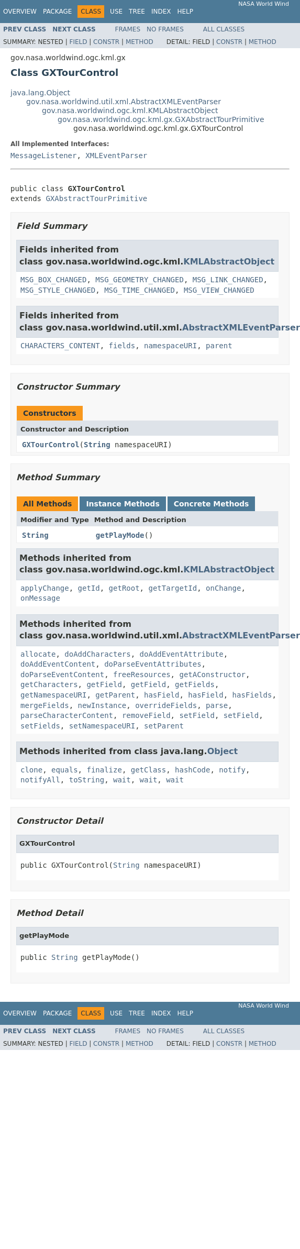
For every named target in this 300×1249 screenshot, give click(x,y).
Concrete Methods (211, 504)
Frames (128, 29)
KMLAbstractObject (228, 262)
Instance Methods (122, 504)
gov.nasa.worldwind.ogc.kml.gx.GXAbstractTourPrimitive (161, 119)
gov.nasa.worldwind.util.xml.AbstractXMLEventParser (123, 101)
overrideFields (166, 705)
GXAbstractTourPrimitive (96, 198)
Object (222, 751)
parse (217, 705)
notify (232, 770)
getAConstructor (212, 674)
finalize (103, 770)
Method (139, 42)
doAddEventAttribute (182, 654)
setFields (40, 726)
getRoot (124, 588)
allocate (37, 654)
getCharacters (49, 684)
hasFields (252, 695)
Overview (20, 11)
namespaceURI (170, 345)
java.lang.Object (40, 93)
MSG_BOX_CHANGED (53, 279)
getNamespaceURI (53, 695)
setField (196, 715)
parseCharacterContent (66, 715)
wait (122, 780)
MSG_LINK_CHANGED (228, 279)
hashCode (192, 770)
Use (116, 11)
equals (64, 770)
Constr (106, 42)
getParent (115, 695)
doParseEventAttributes (152, 664)
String (97, 444)
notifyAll (40, 780)
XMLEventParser (116, 155)
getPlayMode (120, 535)
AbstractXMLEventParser (241, 328)
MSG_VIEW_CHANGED (219, 290)
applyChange (44, 588)
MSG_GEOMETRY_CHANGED (139, 279)
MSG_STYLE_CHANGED (57, 290)
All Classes (224, 29)
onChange (223, 588)
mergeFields (44, 705)
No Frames (165, 29)
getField (103, 684)
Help (185, 11)
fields (122, 345)
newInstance (102, 705)
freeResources (142, 674)
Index (161, 11)
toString (86, 780)
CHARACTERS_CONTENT (60, 345)
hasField (161, 695)
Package (57, 11)
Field (78, 42)
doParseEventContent (62, 674)
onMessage (40, 598)
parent (219, 345)
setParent (164, 726)
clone (31, 770)
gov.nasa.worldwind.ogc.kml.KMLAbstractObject (130, 110)
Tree (137, 11)
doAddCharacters (97, 654)
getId (89, 588)
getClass (148, 770)
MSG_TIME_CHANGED (139, 290)
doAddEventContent (57, 664)
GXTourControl (51, 444)
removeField (146, 715)
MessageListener (43, 155)
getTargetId (172, 588)
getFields (195, 684)
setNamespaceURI (102, 726)
